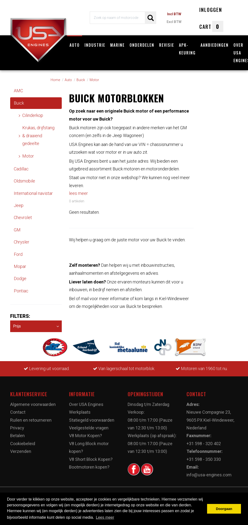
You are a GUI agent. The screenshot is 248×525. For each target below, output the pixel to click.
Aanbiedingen (215, 45)
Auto (75, 45)
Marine (117, 45)
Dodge (20, 278)
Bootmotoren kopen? (89, 467)
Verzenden (20, 451)
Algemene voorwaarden (33, 404)
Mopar (20, 266)
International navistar (33, 193)
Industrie (95, 45)
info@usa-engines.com (209, 474)
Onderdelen (142, 45)
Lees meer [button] (105, 517)
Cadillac (21, 168)
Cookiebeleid (22, 443)
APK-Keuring (187, 49)
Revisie (166, 45)
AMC (18, 90)
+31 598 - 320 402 (203, 443)
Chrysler (21, 241)
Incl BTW (174, 14)
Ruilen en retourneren (31, 420)
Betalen (17, 435)
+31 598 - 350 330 (203, 459)
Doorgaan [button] (224, 509)
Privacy (17, 427)
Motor (28, 156)
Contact (17, 412)
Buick (19, 103)
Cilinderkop (32, 115)
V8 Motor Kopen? (85, 435)
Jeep (18, 205)
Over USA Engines (86, 404)
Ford (18, 254)
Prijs (36, 326)
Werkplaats (80, 412)
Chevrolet (23, 217)
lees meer (78, 193)
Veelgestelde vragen (88, 427)
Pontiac (21, 290)
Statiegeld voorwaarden (91, 420)
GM (17, 229)
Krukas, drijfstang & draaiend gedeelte (38, 135)
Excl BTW (174, 22)
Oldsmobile (24, 180)
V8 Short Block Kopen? (91, 459)
